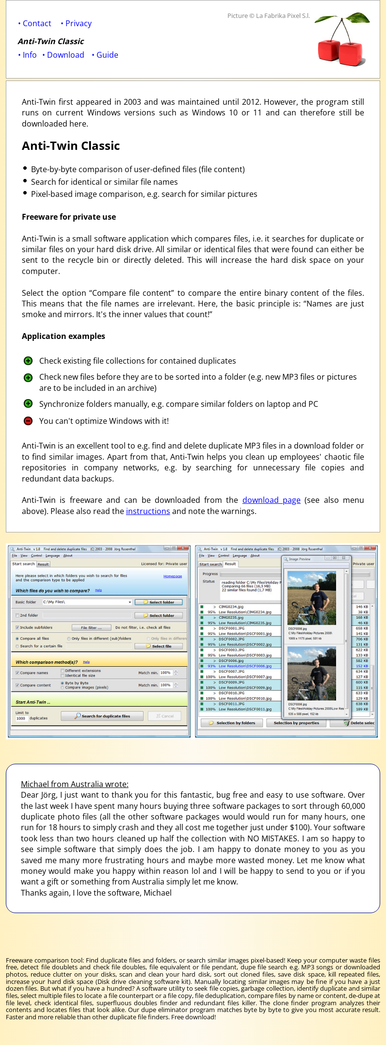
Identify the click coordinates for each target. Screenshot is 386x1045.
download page (271, 500)
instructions (148, 511)
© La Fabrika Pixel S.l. (279, 15)
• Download (63, 54)
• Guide (105, 54)
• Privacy (76, 23)
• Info (27, 54)
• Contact (34, 23)
